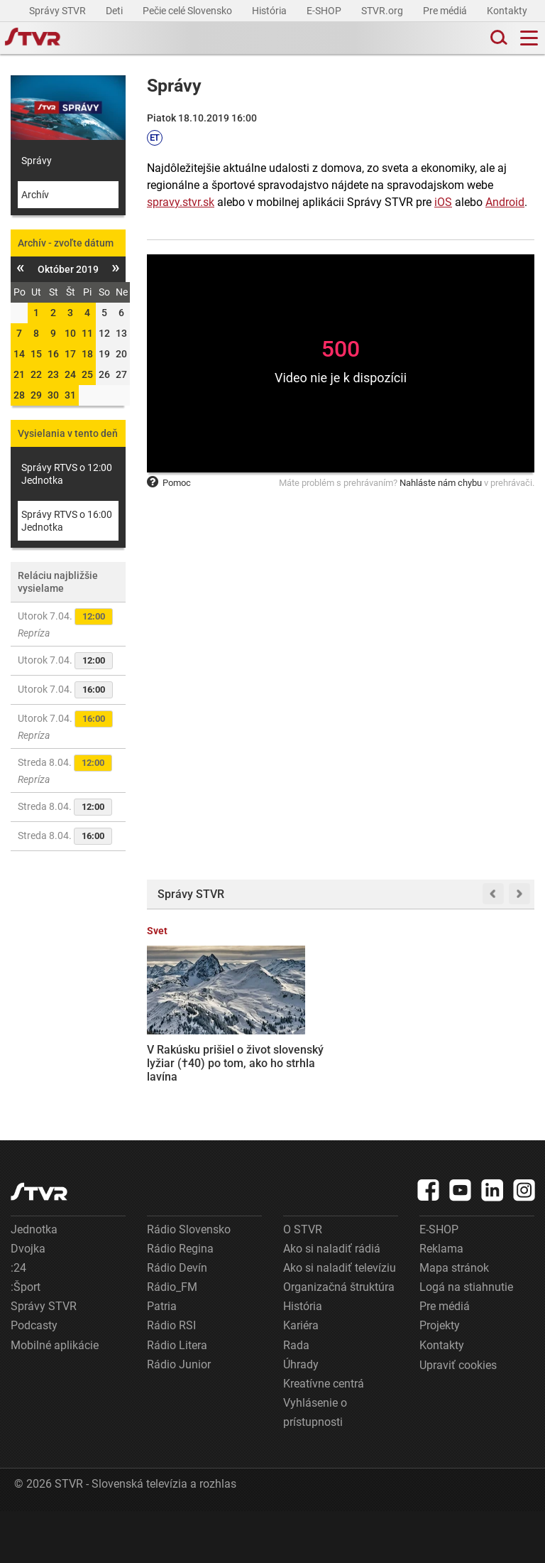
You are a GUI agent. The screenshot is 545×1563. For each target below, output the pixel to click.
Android (504, 202)
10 (70, 333)
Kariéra (301, 1378)
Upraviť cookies (458, 1417)
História (270, 10)
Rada (296, 1397)
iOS (443, 202)
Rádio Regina (180, 1300)
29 (36, 395)
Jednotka (34, 1281)
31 (70, 395)
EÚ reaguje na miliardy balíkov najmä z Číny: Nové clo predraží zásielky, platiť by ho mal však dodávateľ (391, 1054)
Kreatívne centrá (323, 1435)
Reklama (441, 1300)
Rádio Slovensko (189, 1281)
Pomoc (169, 482)
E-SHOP (325, 10)
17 (70, 353)
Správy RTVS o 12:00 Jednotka (66, 474)
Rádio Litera (177, 1397)
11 (87, 333)
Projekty (439, 1378)
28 (19, 395)
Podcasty (34, 1378)
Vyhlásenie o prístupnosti (315, 1464)
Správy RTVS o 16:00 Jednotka (66, 521)
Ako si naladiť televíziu (339, 1319)
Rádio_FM (172, 1339)
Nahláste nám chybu (441, 482)
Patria (162, 1358)
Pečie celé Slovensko (188, 10)
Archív (35, 194)
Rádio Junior (179, 1416)
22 (36, 374)
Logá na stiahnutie (466, 1339)
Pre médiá (446, 10)
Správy (36, 160)
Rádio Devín (177, 1319)
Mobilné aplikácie (55, 1397)
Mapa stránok (454, 1319)
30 (53, 395)
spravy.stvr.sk (180, 202)
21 (19, 374)
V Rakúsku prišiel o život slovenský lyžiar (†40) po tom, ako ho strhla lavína (187, 1040)
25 (87, 374)
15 (36, 353)
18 (87, 353)
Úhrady (301, 1416)
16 (53, 353)
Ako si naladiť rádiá (331, 1300)
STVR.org (383, 10)
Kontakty (507, 10)
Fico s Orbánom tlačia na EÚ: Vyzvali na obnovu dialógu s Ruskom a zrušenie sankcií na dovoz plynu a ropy (493, 1061)
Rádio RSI (171, 1378)
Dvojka (28, 1300)
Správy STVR (58, 10)
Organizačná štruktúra (339, 1339)
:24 (18, 1319)
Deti (115, 10)
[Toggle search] (497, 38)
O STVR (302, 1281)
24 (70, 374)
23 (53, 374)
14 (19, 353)
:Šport (25, 1339)
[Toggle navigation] (529, 38)
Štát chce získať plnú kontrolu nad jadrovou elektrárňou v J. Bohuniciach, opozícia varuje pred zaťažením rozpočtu (289, 1054)
